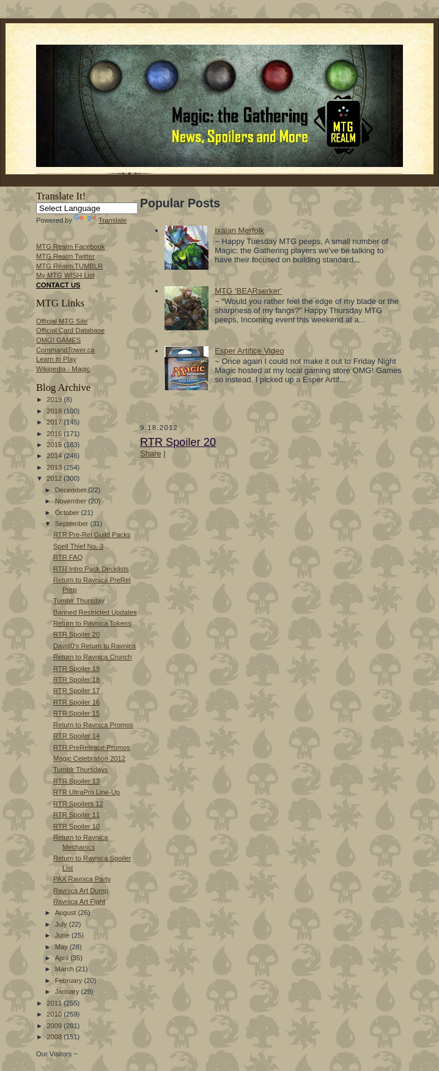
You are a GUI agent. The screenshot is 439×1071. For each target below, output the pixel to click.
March (65, 969)
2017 (55, 422)
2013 (55, 467)
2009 (55, 1025)
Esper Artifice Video (249, 350)
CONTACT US (58, 285)
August (66, 912)
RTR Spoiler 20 (76, 634)
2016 (55, 433)
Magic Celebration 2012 (89, 758)
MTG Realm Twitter (65, 256)
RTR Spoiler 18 (76, 679)
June (63, 935)
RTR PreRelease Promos (91, 747)
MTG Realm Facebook (70, 246)
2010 (55, 1014)
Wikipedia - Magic (63, 368)
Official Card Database (70, 330)
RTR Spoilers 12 (78, 803)
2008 (55, 1036)
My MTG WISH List (65, 275)
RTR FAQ (68, 557)
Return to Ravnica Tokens (92, 623)
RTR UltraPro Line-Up (86, 792)
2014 (55, 455)
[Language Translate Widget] (93, 208)
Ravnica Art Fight (79, 901)
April (62, 958)
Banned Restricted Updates (95, 612)
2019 (55, 399)
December (72, 490)
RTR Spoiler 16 (76, 702)
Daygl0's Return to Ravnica (94, 646)
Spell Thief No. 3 (78, 546)
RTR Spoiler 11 (76, 814)
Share (150, 453)
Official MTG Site (61, 321)
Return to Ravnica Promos (93, 724)
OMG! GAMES (58, 340)
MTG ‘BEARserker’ (248, 290)
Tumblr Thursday (79, 600)
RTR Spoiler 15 (76, 713)
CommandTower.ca (65, 350)
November (72, 501)
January (68, 991)
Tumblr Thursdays (80, 769)
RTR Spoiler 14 (76, 735)
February (69, 980)
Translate (100, 220)
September (72, 523)
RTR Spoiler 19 (76, 668)
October (68, 512)
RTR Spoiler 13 (76, 781)
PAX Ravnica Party (82, 879)
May (62, 947)
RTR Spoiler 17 (76, 690)
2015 (55, 444)
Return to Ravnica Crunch (92, 657)
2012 (55, 478)
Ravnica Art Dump (80, 890)
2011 (55, 1003)
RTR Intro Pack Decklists (91, 569)
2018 (55, 411)
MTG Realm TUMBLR (69, 266)
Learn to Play (56, 359)
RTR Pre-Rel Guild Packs (91, 534)
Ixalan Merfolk (239, 230)
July (62, 924)
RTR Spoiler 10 (76, 826)
